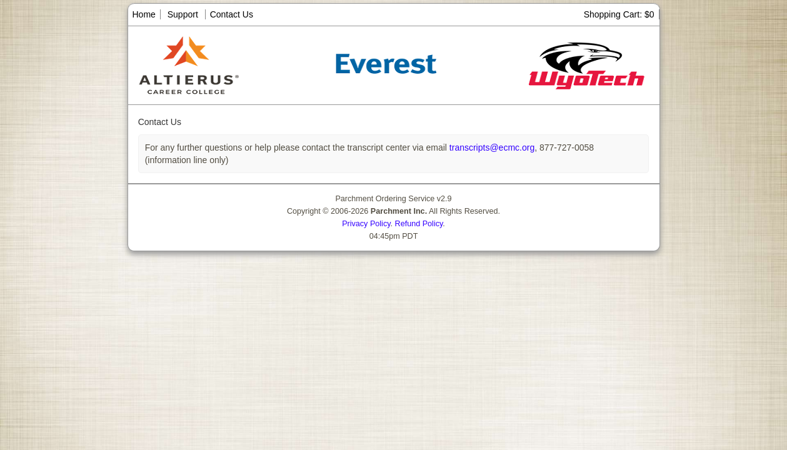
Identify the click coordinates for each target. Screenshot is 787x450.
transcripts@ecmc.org (490, 147)
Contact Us (231, 14)
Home (144, 14)
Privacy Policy (366, 223)
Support (183, 14)
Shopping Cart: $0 (619, 14)
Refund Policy (419, 223)
